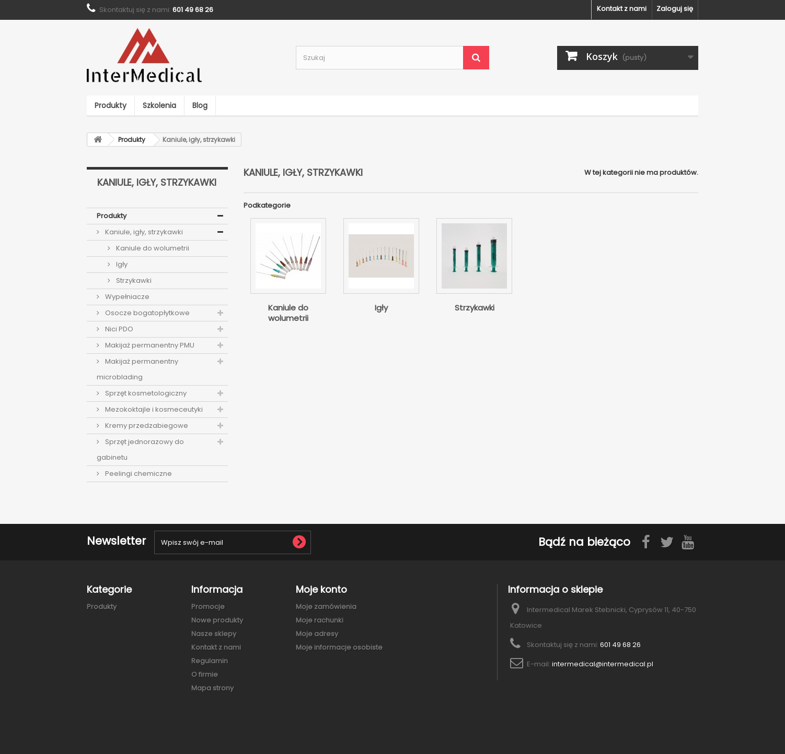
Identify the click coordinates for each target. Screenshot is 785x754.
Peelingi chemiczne (137, 473)
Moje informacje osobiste (339, 647)
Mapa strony (212, 688)
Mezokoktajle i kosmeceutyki (153, 409)
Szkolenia (159, 105)
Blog (199, 105)
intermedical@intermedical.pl (602, 664)
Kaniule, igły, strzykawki (143, 232)
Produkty (110, 105)
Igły (121, 264)
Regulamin (209, 661)
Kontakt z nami (622, 9)
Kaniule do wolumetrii (151, 248)
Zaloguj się (674, 9)
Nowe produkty (217, 620)
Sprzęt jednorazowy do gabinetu (140, 449)
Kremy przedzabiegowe (145, 425)
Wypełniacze (126, 297)
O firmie (204, 674)
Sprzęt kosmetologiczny (145, 393)
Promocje (208, 607)
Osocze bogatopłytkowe (146, 313)
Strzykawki (133, 280)
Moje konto (321, 589)
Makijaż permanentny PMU (148, 345)
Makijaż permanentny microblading (137, 369)
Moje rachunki (319, 620)
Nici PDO (118, 329)
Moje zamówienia (326, 607)
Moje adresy (317, 634)
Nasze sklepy (213, 634)
